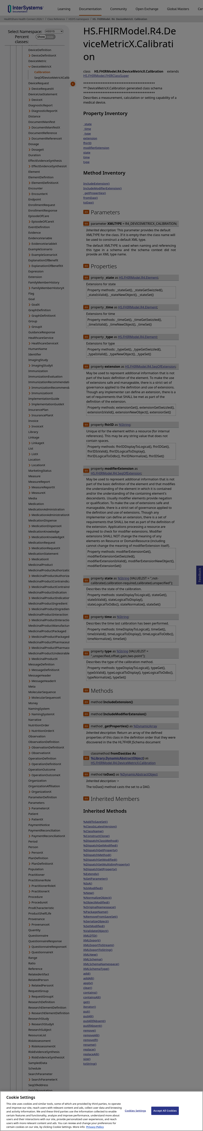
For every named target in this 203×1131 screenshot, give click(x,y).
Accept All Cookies (165, 1113)
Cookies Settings (135, 1113)
